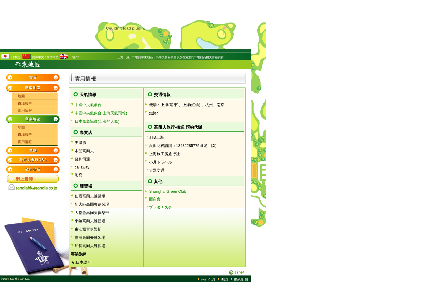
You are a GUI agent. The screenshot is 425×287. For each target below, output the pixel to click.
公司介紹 (208, 280)
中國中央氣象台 (88, 105)
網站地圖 (241, 280)
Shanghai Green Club (167, 191)
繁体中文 (52, 57)
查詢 (224, 280)
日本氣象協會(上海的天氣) (97, 121)
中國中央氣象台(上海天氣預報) (101, 113)
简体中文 (38, 57)
